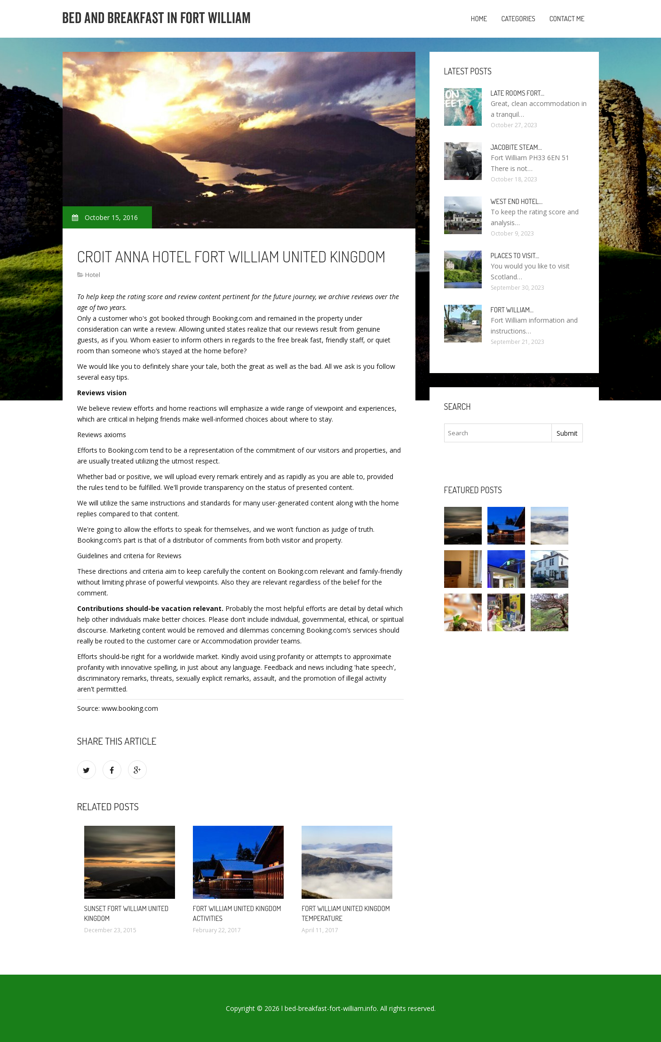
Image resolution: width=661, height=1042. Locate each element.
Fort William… (512, 309)
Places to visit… (515, 255)
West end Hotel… (517, 201)
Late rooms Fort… (518, 93)
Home (479, 18)
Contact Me (567, 18)
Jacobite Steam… (516, 147)
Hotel (92, 274)
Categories (518, 18)
